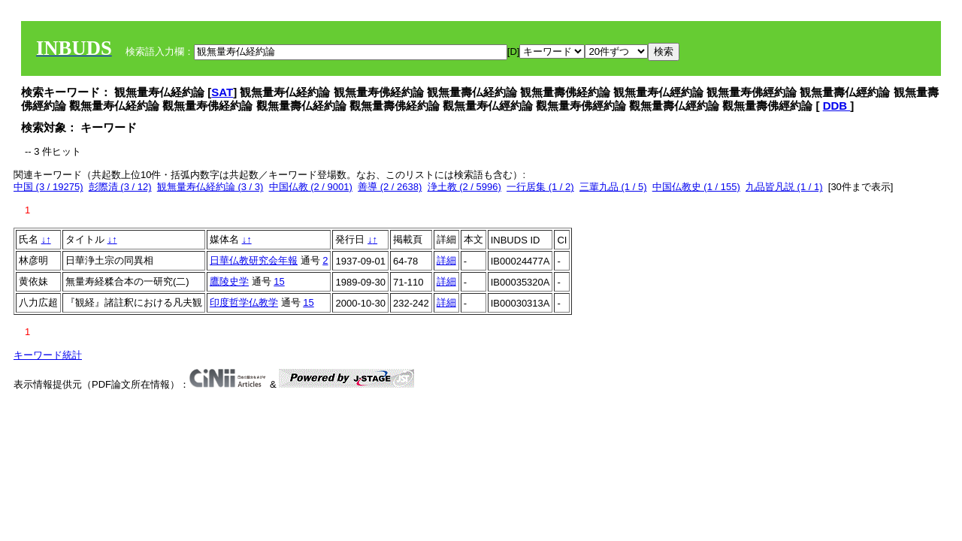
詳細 (446, 260)
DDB (837, 105)
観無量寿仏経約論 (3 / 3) (210, 186)
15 (279, 281)
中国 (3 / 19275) (48, 186)
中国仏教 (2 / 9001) (310, 186)
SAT (222, 92)
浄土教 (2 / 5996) (464, 186)
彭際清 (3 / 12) (120, 186)
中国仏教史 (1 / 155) (696, 186)
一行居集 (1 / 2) (540, 186)
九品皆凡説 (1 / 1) (784, 186)
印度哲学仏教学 (244, 302)
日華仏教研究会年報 (254, 260)
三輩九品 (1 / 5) (613, 186)
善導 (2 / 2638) (390, 186)
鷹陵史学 (229, 281)
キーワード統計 (48, 355)
